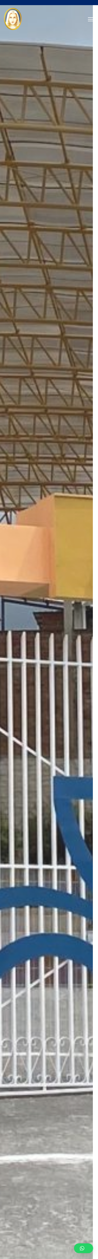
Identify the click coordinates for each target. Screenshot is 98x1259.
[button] (83, 1248)
